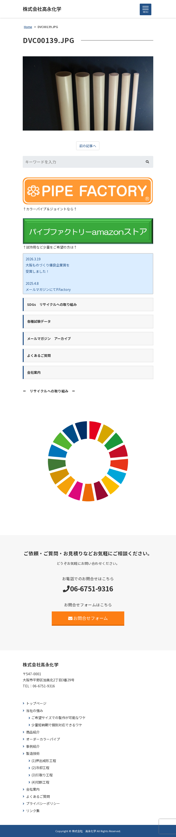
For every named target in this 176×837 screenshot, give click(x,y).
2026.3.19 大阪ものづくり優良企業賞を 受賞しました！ (48, 265)
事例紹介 (33, 746)
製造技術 (33, 753)
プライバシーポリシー (43, 803)
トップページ (36, 703)
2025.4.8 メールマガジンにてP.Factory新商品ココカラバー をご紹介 (48, 289)
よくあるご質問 (38, 796)
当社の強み (34, 710)
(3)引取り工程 (42, 775)
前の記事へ (87, 145)
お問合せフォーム (88, 618)
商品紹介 (33, 732)
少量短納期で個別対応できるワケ (56, 725)
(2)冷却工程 (40, 767)
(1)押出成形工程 (43, 760)
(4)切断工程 (40, 782)
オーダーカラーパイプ (43, 739)
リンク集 (33, 810)
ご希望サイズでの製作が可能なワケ (58, 717)
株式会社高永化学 (42, 9)
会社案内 (33, 789)
